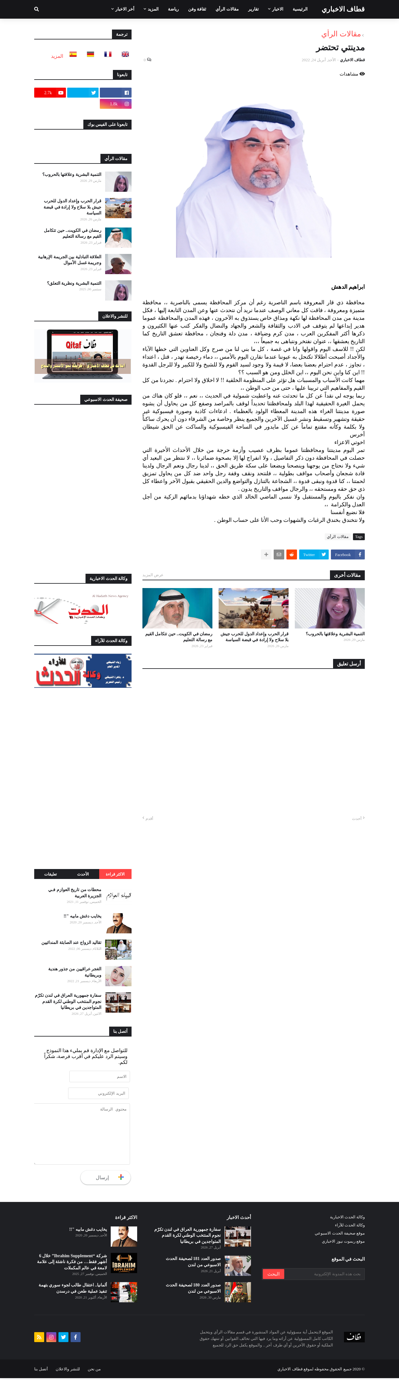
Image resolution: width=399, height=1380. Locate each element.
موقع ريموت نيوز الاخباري (343, 1243)
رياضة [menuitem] (173, 9)
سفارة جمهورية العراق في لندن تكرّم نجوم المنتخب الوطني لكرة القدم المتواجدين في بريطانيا (68, 1001)
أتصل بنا (41, 1370)
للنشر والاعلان (68, 1370)
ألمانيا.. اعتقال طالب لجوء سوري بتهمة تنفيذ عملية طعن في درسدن (73, 1290)
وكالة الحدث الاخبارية (347, 1219)
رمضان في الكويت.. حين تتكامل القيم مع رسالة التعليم (179, 637)
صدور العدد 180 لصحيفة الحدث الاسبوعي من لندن (193, 1290)
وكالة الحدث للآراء (350, 1227)
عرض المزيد (153, 575)
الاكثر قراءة (115, 874)
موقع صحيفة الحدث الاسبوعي (340, 1235)
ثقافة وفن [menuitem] (197, 9)
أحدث (357, 818)
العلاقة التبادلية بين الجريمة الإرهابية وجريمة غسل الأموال (69, 260)
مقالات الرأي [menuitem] (227, 9)
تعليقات (50, 874)
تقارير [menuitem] (253, 9)
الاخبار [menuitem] (277, 9)
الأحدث (83, 874)
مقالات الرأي (341, 34)
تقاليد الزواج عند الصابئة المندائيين (71, 942)
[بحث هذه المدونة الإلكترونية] (324, 1276)
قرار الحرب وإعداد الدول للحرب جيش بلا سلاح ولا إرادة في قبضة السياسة (254, 637)
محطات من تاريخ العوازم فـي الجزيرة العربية (74, 892)
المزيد (57, 56)
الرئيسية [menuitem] (300, 9)
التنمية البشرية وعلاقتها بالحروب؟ (335, 634)
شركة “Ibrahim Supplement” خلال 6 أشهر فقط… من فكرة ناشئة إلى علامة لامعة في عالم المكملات (72, 1263)
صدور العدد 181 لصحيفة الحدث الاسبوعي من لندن (193, 1263)
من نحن (94, 1370)
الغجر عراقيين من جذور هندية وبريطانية (74, 972)
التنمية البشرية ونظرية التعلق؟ (74, 283)
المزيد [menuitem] (153, 9)
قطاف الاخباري (343, 9)
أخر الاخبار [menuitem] (124, 9)
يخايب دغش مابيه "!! (82, 916)
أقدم (149, 818)
